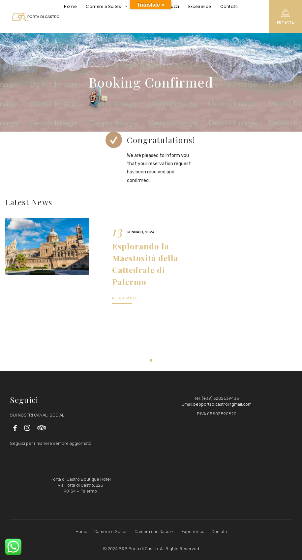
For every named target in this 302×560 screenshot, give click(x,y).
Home (81, 531)
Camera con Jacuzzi (154, 531)
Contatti (219, 531)
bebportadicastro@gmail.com (222, 404)
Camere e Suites (111, 531)
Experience (192, 531)
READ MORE (125, 298)
